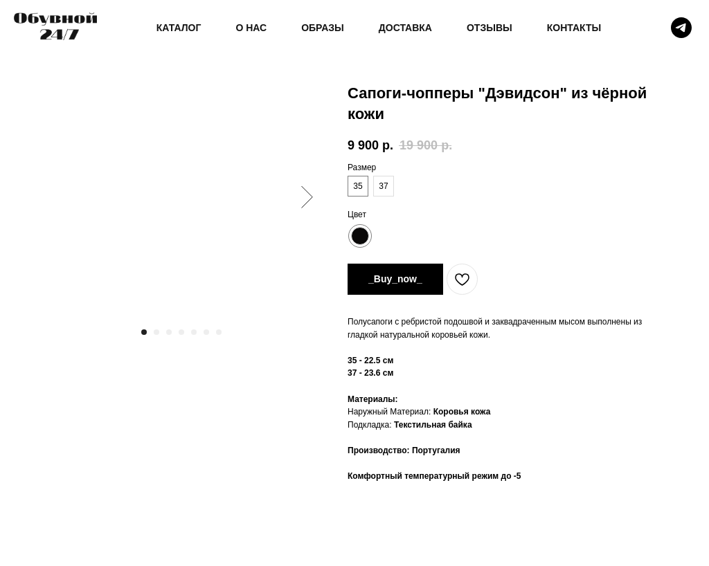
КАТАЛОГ (178, 27)
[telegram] (681, 27)
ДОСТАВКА (405, 27)
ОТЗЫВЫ (489, 27)
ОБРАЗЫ (322, 27)
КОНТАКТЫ (574, 27)
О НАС (251, 27)
